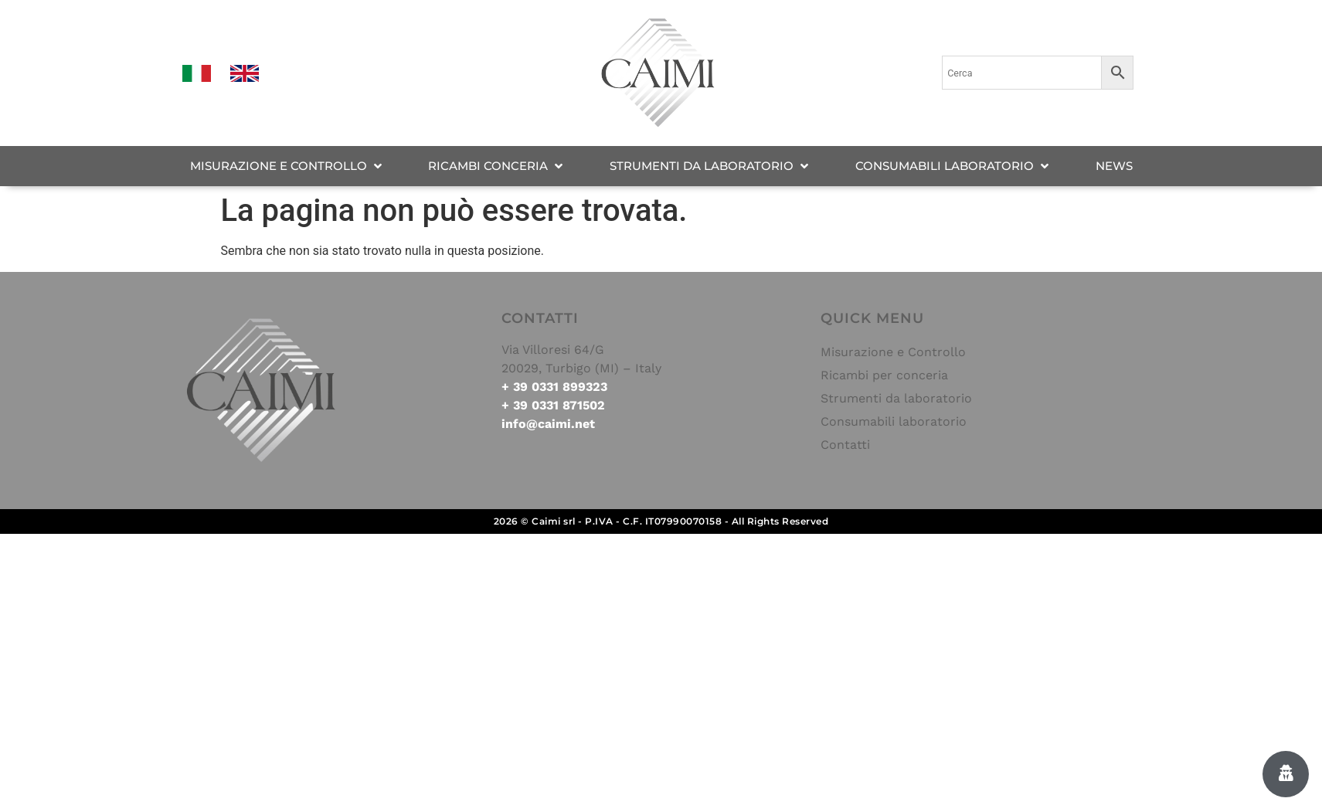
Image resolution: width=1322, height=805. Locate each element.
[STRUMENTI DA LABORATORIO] (710, 166)
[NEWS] (1114, 166)
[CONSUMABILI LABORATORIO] (953, 166)
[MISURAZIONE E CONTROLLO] (287, 166)
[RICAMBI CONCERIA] (496, 166)
